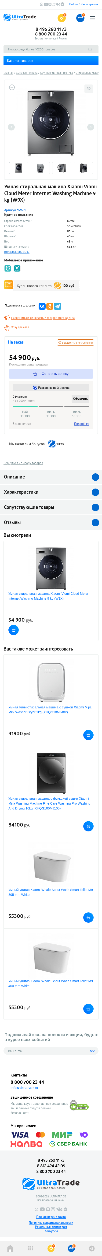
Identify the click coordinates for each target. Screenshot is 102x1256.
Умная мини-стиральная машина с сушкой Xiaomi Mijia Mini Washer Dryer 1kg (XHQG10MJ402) (49, 709)
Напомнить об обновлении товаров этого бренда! (43, 318)
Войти (73, 4)
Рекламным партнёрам (51, 1227)
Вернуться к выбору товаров (23, 463)
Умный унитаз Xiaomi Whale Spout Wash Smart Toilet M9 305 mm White (50, 892)
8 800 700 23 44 (51, 34)
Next (90, 127)
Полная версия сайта (51, 1217)
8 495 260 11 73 (51, 29)
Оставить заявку (51, 374)
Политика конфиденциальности (51, 1223)
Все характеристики (16, 251)
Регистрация (89, 4)
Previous (11, 127)
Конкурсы (51, 1231)
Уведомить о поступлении (75, 342)
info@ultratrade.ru (24, 1087)
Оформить (80, 398)
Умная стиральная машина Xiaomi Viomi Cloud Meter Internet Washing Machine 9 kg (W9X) (48, 596)
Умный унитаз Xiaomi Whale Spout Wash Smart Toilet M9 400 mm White (50, 983)
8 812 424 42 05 (51, 1165)
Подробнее (81, 424)
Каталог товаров (20, 60)
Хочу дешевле (20, 327)
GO (92, 1050)
